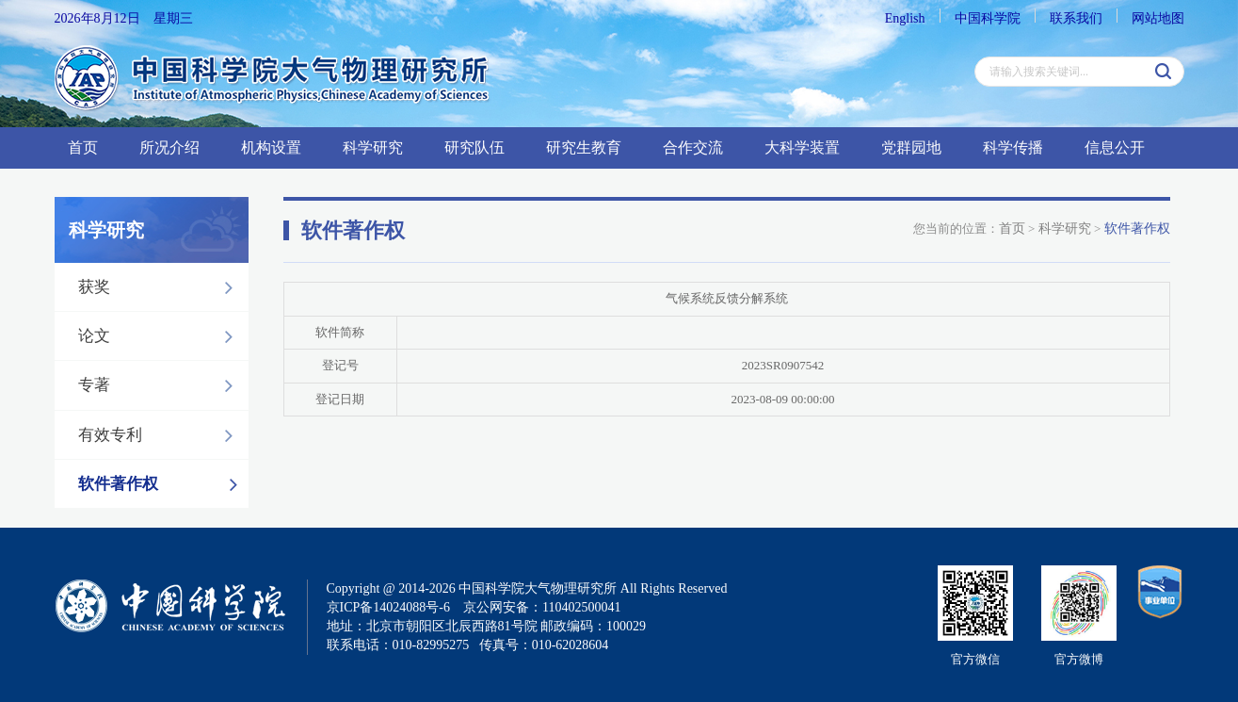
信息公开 (1115, 147)
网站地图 (1158, 18)
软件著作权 (163, 484)
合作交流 (693, 147)
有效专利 (160, 435)
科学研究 (373, 147)
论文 (160, 336)
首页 (83, 147)
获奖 (160, 287)
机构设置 (271, 147)
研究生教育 (583, 147)
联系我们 (1076, 18)
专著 (160, 385)
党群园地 (911, 147)
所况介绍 (169, 147)
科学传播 (1013, 147)
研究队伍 (474, 147)
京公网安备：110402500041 (541, 607)
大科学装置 (802, 147)
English (905, 18)
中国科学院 (988, 18)
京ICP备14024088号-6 (388, 607)
